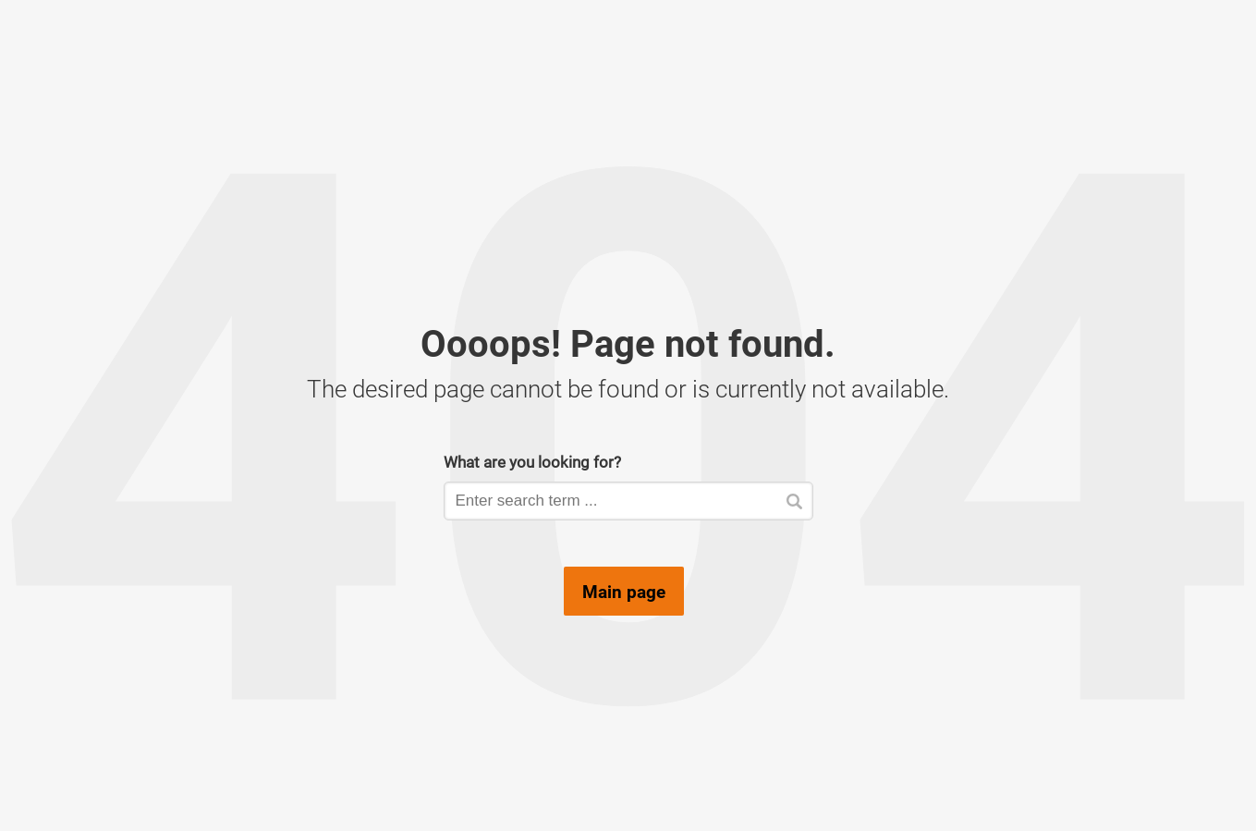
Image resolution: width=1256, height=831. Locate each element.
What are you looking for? (532, 461)
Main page (623, 592)
